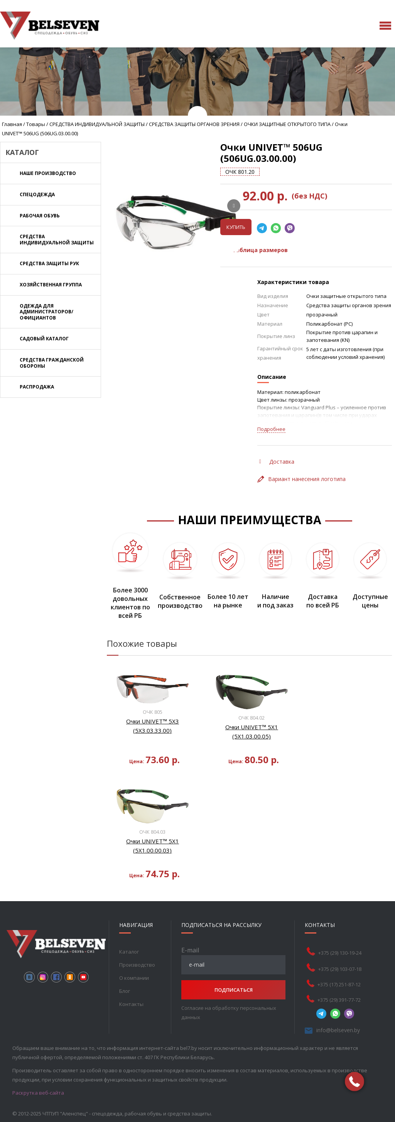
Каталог (129, 951)
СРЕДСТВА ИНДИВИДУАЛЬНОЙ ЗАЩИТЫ (97, 124)
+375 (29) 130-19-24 (339, 952)
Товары (35, 124)
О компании (134, 977)
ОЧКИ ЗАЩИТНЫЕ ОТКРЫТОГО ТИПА (287, 124)
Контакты (131, 1004)
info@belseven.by (338, 1030)
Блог (124, 990)
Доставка (276, 461)
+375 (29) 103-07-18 (339, 969)
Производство (137, 964)
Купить (235, 227)
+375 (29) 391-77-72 (339, 999)
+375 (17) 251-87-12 (339, 984)
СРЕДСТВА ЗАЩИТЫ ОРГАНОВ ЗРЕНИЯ (194, 124)
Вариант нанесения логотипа (301, 479)
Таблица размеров (255, 250)
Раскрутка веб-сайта (38, 1092)
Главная (12, 124)
